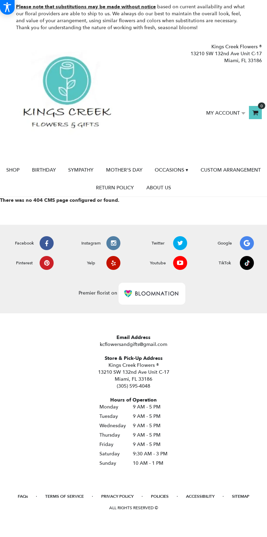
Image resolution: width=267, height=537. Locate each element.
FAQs (23, 496)
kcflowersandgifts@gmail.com (133, 344)
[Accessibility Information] (7, 7)
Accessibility (200, 496)
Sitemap (240, 496)
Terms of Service (64, 496)
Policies (160, 496)
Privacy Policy (117, 496)
